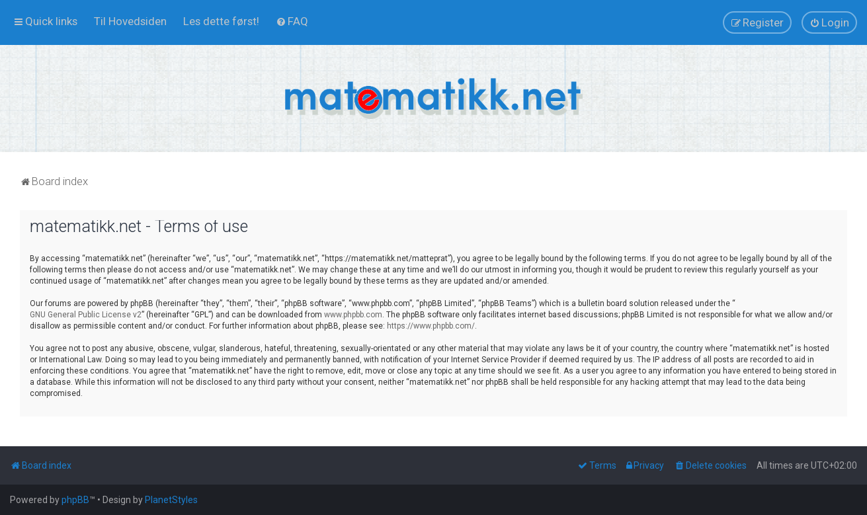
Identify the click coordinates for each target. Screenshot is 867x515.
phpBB (75, 500)
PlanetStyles (171, 500)
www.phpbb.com (353, 314)
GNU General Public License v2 (86, 314)
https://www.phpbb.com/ (431, 326)
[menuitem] (130, 21)
